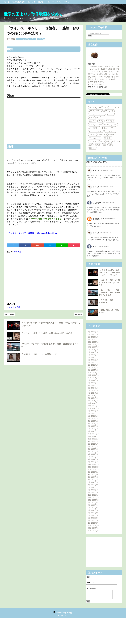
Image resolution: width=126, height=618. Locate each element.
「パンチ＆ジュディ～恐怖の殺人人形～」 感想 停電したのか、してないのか (109, 272)
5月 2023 (93, 421)
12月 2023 (93, 403)
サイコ (100, 121)
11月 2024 (93, 375)
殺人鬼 (97, 145)
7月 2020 (93, 508)
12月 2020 (93, 495)
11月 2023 (93, 406)
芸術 (90, 145)
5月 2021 (93, 482)
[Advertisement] (43, 277)
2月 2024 (93, 398)
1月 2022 (93, 462)
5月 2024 (93, 390)
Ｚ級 (105, 107)
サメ (90, 124)
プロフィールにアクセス (97, 87)
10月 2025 (93, 347)
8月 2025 (93, 352)
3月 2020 (93, 518)
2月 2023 (93, 429)
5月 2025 (93, 360)
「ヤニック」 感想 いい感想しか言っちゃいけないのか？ (47, 333)
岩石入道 (91, 64)
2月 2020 (93, 520)
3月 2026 (93, 334)
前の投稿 (78, 314)
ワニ (102, 141)
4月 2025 (93, 362)
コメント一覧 (44, 2)
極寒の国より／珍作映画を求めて (33, 14)
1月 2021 (93, 492)
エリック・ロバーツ (97, 114)
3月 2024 (93, 396)
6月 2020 (93, 510)
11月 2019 (93, 528)
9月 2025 (93, 350)
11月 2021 (93, 467)
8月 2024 (93, 383)
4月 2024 (93, 393)
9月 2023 (93, 411)
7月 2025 (93, 355)
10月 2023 (93, 408)
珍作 (110, 145)
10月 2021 (93, 469)
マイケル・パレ (95, 138)
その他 (106, 124)
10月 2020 (93, 500)
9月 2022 (93, 441)
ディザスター (94, 128)
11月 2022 (93, 436)
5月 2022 (93, 452)
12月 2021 (93, 464)
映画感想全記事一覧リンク (24, 2)
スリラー (32, 39)
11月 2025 (93, 345)
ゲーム (97, 118)
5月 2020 (93, 513)
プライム (41, 39)
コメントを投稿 (13, 307)
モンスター (108, 138)
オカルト (110, 114)
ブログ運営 (102, 135)
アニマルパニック (96, 111)
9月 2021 (93, 472)
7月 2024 (93, 385)
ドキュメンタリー (109, 128)
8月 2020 (93, 505)
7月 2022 (93, 446)
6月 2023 (93, 418)
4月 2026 (93, 332)
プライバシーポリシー (62, 2)
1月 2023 (93, 431)
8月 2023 (93, 413)
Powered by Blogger (63, 613)
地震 (104, 145)
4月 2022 (93, 454)
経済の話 (115, 141)
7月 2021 (93, 477)
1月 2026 (93, 339)
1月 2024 (93, 401)
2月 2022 (93, 459)
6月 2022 (93, 449)
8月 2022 (93, 444)
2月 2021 (93, 490)
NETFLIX (92, 107)
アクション (113, 107)
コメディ (92, 121)
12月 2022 (93, 434)
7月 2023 (93, 416)
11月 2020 (93, 497)
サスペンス (21, 39)
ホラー (111, 135)
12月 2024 (93, 373)
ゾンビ (114, 124)
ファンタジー (110, 131)
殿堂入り (92, 148)
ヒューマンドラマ (96, 131)
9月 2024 (93, 380)
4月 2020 (93, 515)
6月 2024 (93, 388)
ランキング (93, 141)
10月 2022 (93, 439)
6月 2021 (93, 480)
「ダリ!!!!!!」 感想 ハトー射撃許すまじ (39, 354)
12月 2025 (93, 342)
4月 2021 (93, 485)
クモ (90, 118)
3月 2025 (93, 365)
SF (100, 107)
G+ (37, 245)
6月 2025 (93, 357)
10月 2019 (93, 531)
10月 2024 (93, 378)
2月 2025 (93, 367)
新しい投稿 (9, 314)
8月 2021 (93, 475)
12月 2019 (93, 525)
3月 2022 (93, 457)
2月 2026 (93, 337)
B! (50, 245)
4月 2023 (93, 424)
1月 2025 (93, 370)
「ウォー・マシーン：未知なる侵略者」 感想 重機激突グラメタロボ (109, 292)
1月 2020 (93, 523)
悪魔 (107, 141)
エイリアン (109, 111)
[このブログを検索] (98, 33)
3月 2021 (93, 487)
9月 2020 (93, 503)
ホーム (7, 2)
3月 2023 (93, 426)
